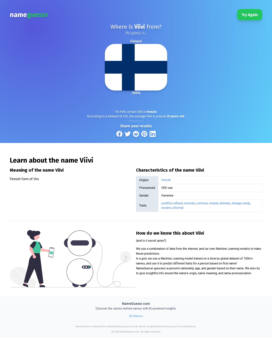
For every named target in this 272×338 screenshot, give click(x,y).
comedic (189, 203)
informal (178, 208)
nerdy (246, 203)
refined (177, 203)
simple (213, 203)
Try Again (250, 14)
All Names (136, 316)
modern (166, 208)
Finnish (166, 180)
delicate (224, 203)
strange (236, 203)
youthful (166, 203)
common (202, 203)
